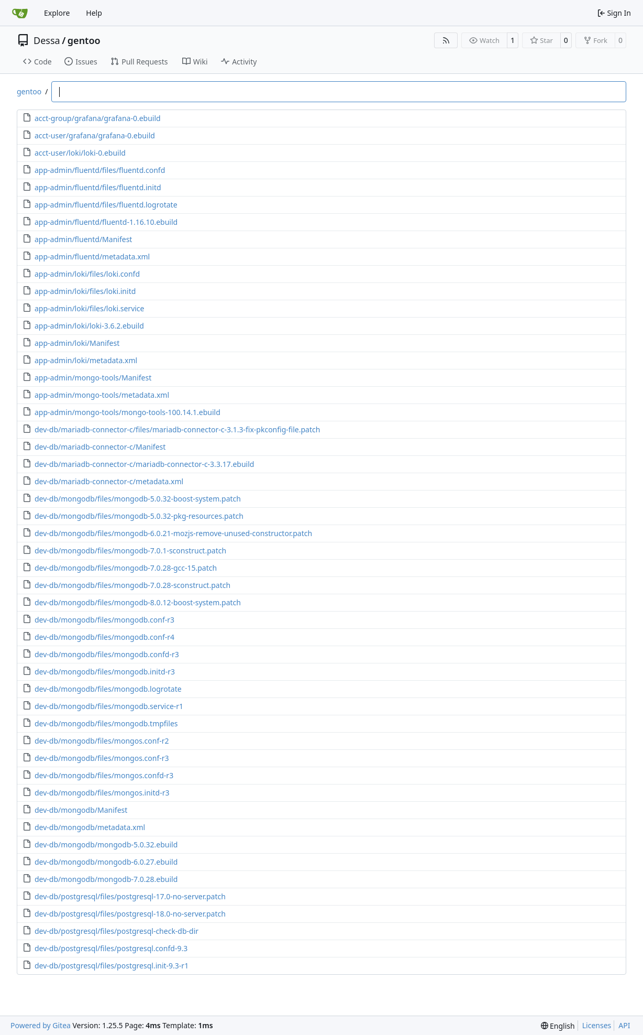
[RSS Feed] (446, 40)
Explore (57, 13)
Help (94, 13)
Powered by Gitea (40, 1025)
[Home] (20, 13)
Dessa (47, 40)
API (624, 1025)
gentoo (84, 40)
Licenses (597, 1025)
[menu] (558, 1026)
